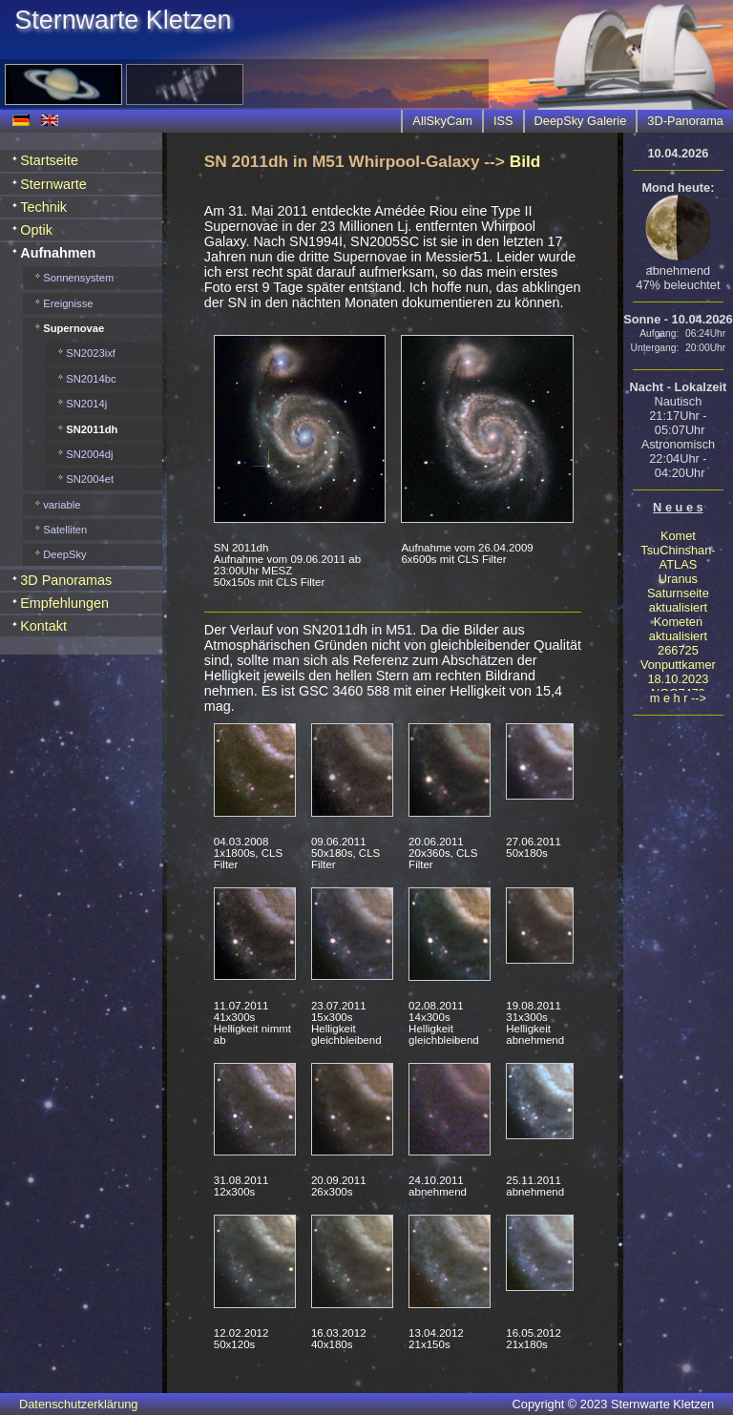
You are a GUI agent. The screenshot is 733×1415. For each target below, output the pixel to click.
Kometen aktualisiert (678, 628)
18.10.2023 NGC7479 (677, 686)
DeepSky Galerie (580, 121)
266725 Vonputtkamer (678, 657)
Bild (525, 161)
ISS (503, 121)
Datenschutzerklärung (78, 1404)
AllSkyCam (442, 121)
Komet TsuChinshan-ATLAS (677, 550)
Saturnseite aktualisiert (678, 600)
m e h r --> (678, 698)
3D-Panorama (685, 121)
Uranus (678, 579)
